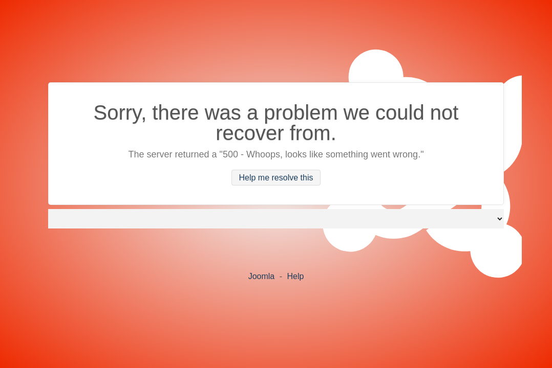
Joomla (261, 276)
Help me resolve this (276, 177)
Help (295, 276)
